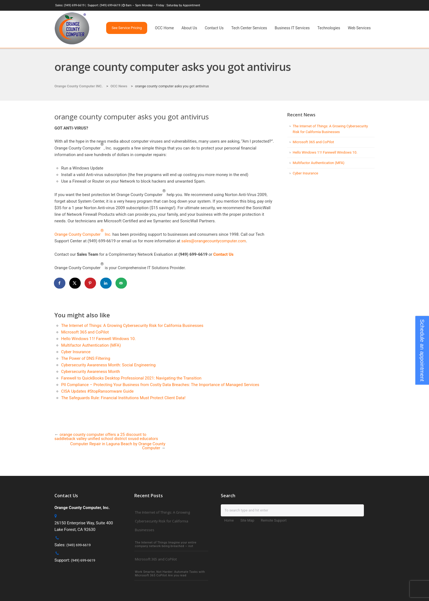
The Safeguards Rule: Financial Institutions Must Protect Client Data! (123, 397)
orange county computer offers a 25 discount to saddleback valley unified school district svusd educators (106, 436)
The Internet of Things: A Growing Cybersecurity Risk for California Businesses (132, 325)
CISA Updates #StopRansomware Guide (97, 391)
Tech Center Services (249, 28)
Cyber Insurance (75, 351)
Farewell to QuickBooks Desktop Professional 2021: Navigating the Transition (131, 378)
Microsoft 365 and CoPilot (85, 332)
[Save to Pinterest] (90, 283)
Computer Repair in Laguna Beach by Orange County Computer (118, 445)
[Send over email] (121, 283)
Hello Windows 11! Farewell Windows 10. (98, 338)
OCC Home (164, 28)
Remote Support (273, 520)
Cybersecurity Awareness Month (90, 371)
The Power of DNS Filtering (85, 358)
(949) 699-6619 (74, 5)
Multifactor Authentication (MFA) (91, 345)
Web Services (359, 28)
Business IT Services (292, 28)
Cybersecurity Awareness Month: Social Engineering (108, 365)
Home (229, 520)
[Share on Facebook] (59, 283)
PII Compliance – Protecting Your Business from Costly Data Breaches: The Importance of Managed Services (160, 384)
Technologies (328, 28)
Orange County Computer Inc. (82, 234)
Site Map (247, 520)
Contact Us (214, 28)
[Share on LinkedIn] (106, 283)
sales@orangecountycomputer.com (213, 240)
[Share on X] (75, 283)
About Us (189, 28)
